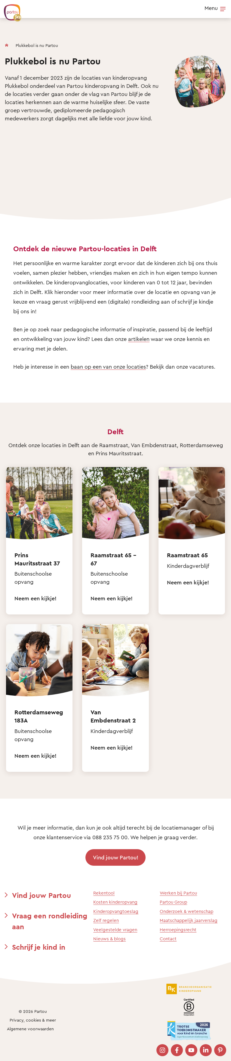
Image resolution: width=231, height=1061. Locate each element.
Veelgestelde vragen (115, 930)
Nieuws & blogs (109, 939)
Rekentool (104, 893)
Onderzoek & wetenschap (186, 911)
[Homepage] (6, 44)
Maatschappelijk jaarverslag (188, 920)
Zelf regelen (106, 920)
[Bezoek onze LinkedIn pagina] (206, 1050)
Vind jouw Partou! (115, 857)
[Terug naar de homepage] (9, 9)
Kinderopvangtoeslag (115, 911)
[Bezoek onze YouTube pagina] (191, 1050)
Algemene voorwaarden (30, 1028)
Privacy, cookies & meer (33, 1019)
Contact (168, 939)
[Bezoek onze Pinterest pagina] (220, 1050)
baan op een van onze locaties (108, 366)
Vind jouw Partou (41, 895)
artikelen (138, 339)
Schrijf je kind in (38, 946)
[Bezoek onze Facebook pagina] (177, 1050)
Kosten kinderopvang (115, 902)
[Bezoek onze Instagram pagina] (162, 1050)
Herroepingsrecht (178, 930)
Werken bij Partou (178, 893)
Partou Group (173, 902)
